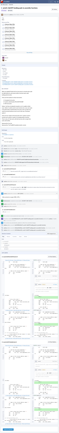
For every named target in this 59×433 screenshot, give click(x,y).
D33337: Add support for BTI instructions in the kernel (27, 162)
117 (4, 176)
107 (4, 171)
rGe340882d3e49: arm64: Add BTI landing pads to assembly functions (17, 84)
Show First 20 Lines (9, 260)
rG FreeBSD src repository (8, 134)
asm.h (7, 248)
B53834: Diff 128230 (27, 156)
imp (5, 60)
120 (4, 211)
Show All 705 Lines (17, 338)
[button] (57, 1)
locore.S (7, 245)
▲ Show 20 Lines (9, 310)
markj (5, 69)
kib (5, 71)
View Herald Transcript (23, 148)
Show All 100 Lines (17, 310)
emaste (6, 57)
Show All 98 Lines (18, 260)
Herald (5, 148)
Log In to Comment (8, 429)
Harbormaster (7, 156)
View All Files (29, 52)
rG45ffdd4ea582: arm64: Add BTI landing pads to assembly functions (17, 81)
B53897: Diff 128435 (27, 200)
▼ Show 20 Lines (26, 260)
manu (5, 74)
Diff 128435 (20, 193)
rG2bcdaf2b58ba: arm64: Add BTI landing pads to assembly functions (17, 83)
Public (10, 10)
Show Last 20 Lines (26, 338)
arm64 (5, 78)
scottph (6, 73)
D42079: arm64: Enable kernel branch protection (28, 159)
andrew (11, 14)
